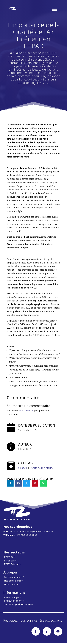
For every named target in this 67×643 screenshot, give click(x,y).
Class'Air (22, 468)
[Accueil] (13, 9)
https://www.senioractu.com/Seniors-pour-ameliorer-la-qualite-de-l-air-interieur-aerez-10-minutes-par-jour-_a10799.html (34, 369)
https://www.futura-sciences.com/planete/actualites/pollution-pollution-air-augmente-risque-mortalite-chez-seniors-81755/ (33, 381)
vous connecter (26, 410)
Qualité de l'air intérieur (42, 468)
